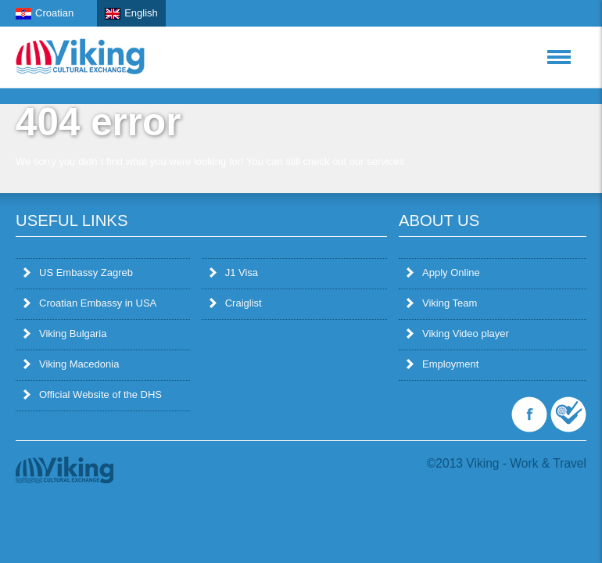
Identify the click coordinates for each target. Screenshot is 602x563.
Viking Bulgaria (64, 333)
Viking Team (442, 303)
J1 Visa (234, 272)
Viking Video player (458, 333)
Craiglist (236, 303)
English (131, 13)
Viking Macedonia (71, 364)
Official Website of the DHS (92, 394)
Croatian (44, 13)
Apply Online (443, 272)
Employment (442, 364)
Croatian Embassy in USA (89, 303)
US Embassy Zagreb (78, 272)
